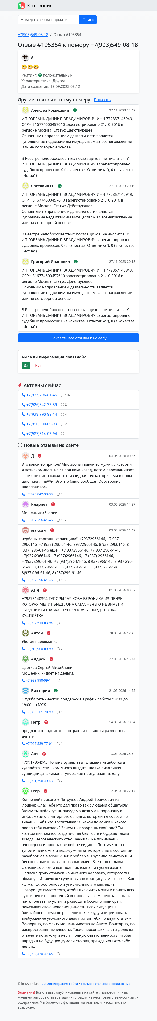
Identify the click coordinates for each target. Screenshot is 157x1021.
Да (26, 365)
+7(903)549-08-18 (33, 34)
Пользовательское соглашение (106, 983)
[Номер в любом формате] (49, 19)
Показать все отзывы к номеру (78, 338)
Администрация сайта (60, 983)
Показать (102, 99)
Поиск (88, 19)
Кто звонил (35, 5)
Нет (38, 365)
